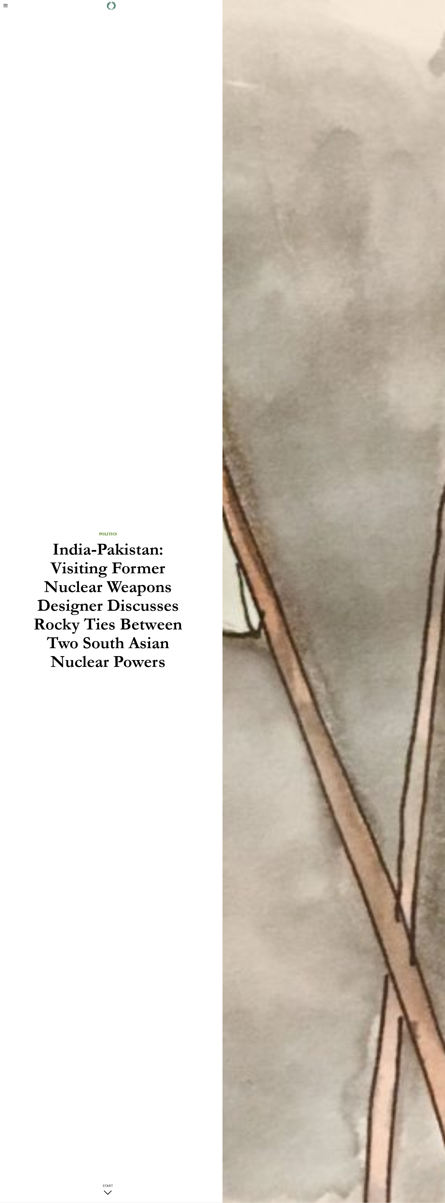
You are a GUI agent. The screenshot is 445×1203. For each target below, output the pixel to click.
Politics (108, 534)
